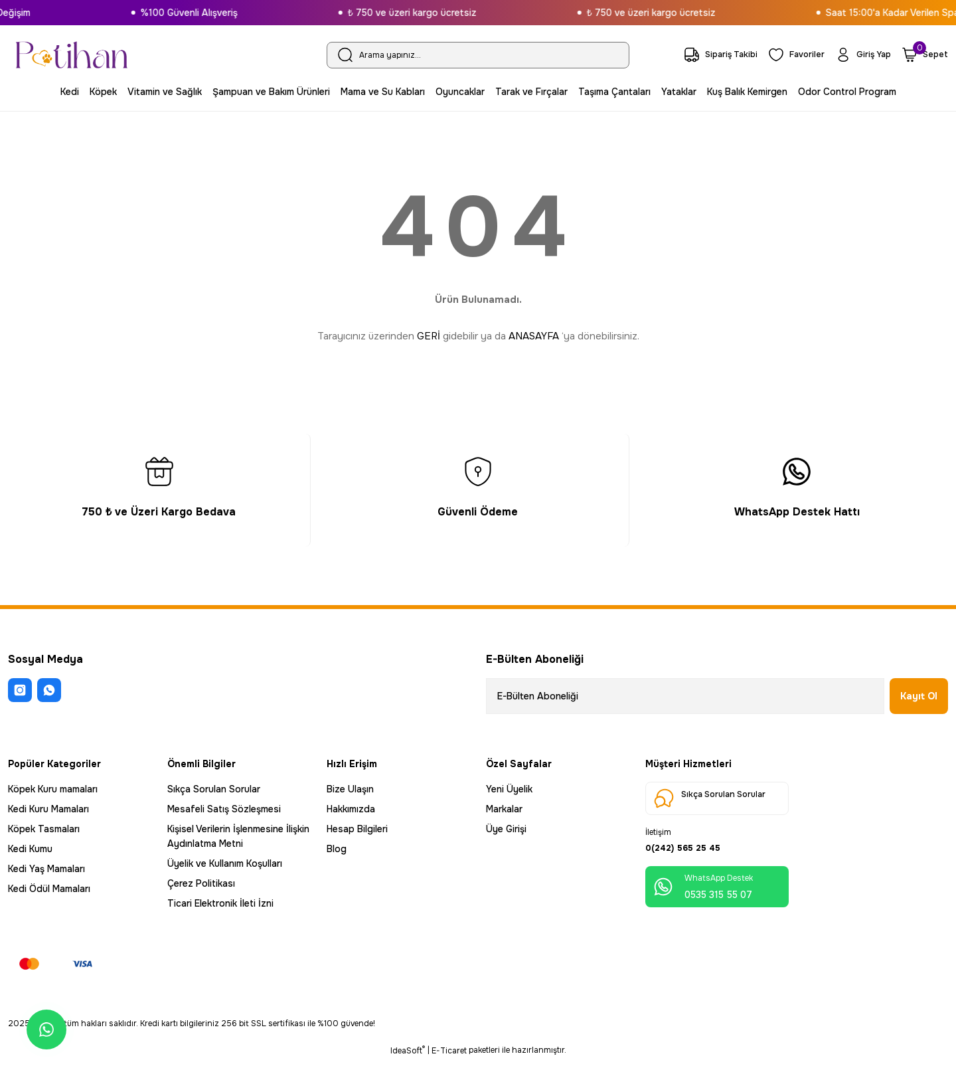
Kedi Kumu (30, 849)
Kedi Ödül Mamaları (49, 889)
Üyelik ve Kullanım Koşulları (224, 863)
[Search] (478, 55)
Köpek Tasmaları (44, 829)
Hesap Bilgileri (357, 829)
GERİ (428, 336)
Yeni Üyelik (509, 789)
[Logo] (71, 55)
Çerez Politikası (201, 883)
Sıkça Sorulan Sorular (213, 789)
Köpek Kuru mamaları (53, 789)
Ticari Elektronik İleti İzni (220, 903)
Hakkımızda (351, 809)
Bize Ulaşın (350, 789)
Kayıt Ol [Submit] (918, 696)
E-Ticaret (449, 1066)
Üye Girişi (506, 829)
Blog (337, 849)
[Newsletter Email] (685, 696)
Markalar (504, 809)
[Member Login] (860, 54)
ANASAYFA (534, 336)
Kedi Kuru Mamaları (48, 809)
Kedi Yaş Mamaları (46, 869)
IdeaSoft (407, 1066)
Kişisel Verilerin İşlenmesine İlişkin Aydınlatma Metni (238, 836)
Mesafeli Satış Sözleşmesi (224, 809)
